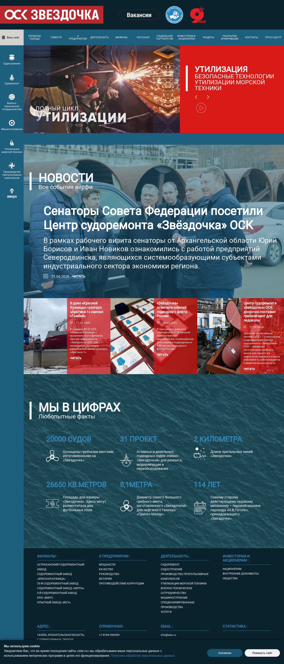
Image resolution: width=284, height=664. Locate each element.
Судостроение (11, 63)
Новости (56, 37)
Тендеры (208, 37)
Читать (78, 276)
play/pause (201, 108)
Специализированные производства (177, 605)
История (105, 578)
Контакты (251, 37)
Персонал (143, 37)
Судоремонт (12, 83)
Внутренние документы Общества (241, 576)
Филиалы (121, 37)
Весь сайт (13, 37)
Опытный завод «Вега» (54, 602)
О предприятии (78, 37)
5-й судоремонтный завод (57, 592)
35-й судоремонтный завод (57, 583)
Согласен (225, 653)
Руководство (109, 574)
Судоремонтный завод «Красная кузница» (54, 576)
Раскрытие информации (229, 37)
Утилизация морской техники (12, 150)
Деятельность (99, 37)
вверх (12, 196)
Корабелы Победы (34, 37)
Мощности (107, 564)
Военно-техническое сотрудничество (11, 106)
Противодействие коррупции (121, 583)
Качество (106, 569)
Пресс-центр (273, 37)
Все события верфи (65, 187)
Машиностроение (12, 129)
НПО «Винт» (45, 597)
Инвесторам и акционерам (186, 37)
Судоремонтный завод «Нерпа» (60, 588)
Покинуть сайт (262, 653)
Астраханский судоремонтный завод (60, 567)
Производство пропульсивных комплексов (11, 174)
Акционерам (232, 568)
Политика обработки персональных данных (143, 655)
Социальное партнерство (164, 37)
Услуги (166, 611)
